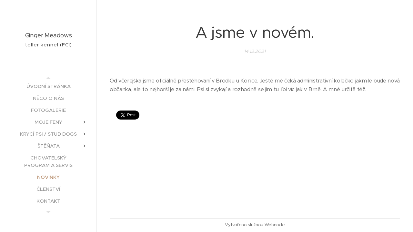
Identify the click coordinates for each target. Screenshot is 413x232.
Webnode (275, 224)
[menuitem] (48, 86)
